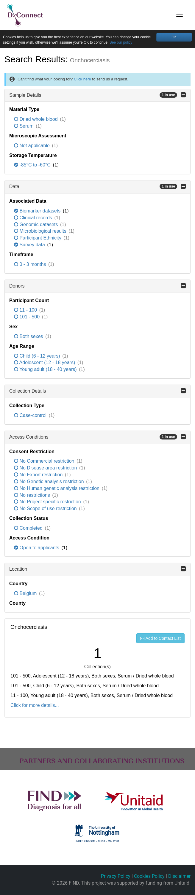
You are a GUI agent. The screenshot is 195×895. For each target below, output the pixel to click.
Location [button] (97, 570)
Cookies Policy (149, 876)
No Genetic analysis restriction (49, 482)
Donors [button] (97, 286)
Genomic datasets (36, 225)
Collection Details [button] (97, 392)
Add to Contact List (160, 639)
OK (174, 37)
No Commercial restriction (45, 461)
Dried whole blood (36, 120)
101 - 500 (27, 317)
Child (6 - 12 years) (37, 356)
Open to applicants (37, 548)
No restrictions (32, 495)
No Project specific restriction (48, 502)
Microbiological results (41, 231)
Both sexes (29, 336)
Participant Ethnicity (38, 238)
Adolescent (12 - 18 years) (45, 363)
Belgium (26, 594)
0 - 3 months (30, 264)
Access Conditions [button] (97, 437)
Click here (82, 80)
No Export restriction (39, 475)
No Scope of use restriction (46, 509)
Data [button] (97, 187)
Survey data (30, 245)
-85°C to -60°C (33, 165)
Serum (24, 126)
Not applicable (32, 146)
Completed (29, 528)
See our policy (140, 43)
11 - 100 (26, 310)
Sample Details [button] (97, 96)
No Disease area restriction (46, 468)
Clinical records (33, 218)
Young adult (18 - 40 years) (46, 370)
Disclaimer (179, 876)
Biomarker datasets (38, 211)
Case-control (31, 415)
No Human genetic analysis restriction (57, 488)
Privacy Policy (115, 876)
